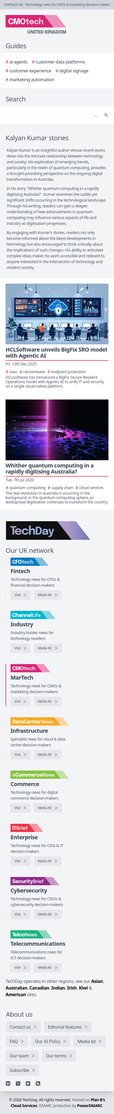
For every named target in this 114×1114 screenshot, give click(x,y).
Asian (97, 981)
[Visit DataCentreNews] (21, 754)
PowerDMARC (90, 1105)
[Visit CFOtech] (21, 595)
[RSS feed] (38, 1083)
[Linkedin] (8, 1083)
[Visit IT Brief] (21, 861)
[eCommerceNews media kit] (48, 808)
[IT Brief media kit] (48, 861)
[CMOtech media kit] (48, 701)
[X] (18, 1083)
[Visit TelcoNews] (21, 967)
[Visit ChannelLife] (21, 648)
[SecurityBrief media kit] (48, 914)
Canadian (39, 988)
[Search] (51, 115)
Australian (16, 988)
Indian (58, 988)
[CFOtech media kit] (48, 595)
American (16, 994)
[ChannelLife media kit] (48, 648)
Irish (72, 988)
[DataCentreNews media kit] (48, 754)
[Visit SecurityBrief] (21, 914)
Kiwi (83, 988)
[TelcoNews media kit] (48, 967)
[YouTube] (28, 1083)
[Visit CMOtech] (21, 701)
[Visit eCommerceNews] (21, 808)
